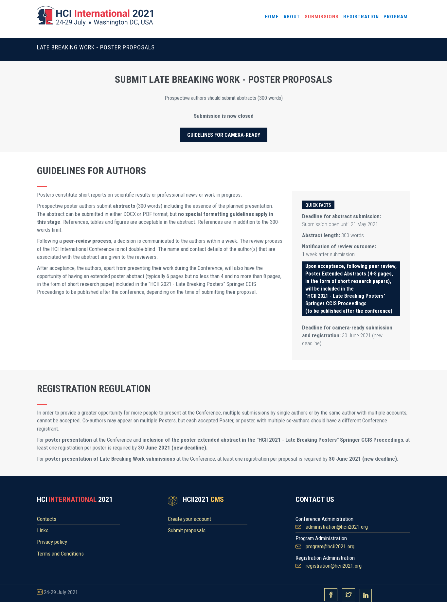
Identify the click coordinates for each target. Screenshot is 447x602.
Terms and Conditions (60, 553)
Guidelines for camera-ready (223, 135)
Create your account (189, 519)
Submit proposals (187, 530)
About (291, 17)
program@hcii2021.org (330, 546)
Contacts (46, 519)
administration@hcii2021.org (337, 526)
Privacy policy (52, 542)
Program (396, 17)
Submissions (322, 17)
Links (42, 530)
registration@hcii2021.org (334, 565)
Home (272, 17)
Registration (361, 17)
